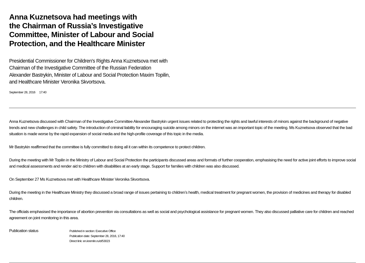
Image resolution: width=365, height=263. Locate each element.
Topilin (60, 160)
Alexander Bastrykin (150, 121)
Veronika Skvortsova (132, 179)
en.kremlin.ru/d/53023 (96, 241)
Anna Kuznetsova (24, 121)
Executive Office (105, 231)
